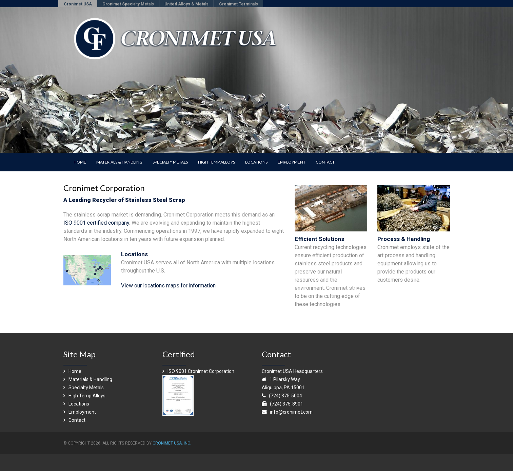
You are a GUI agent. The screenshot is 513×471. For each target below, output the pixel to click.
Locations (76, 404)
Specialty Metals (83, 387)
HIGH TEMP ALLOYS (216, 162)
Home (72, 371)
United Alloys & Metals (186, 4)
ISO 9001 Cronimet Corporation (198, 371)
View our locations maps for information (168, 285)
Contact (74, 420)
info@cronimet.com (291, 412)
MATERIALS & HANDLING (119, 162)
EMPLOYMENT (291, 162)
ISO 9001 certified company (96, 223)
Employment (79, 412)
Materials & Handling (87, 379)
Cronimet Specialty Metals (128, 4)
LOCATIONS (256, 162)
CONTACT (325, 162)
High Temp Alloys (84, 395)
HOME (80, 162)
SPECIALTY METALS (170, 162)
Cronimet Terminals (238, 4)
